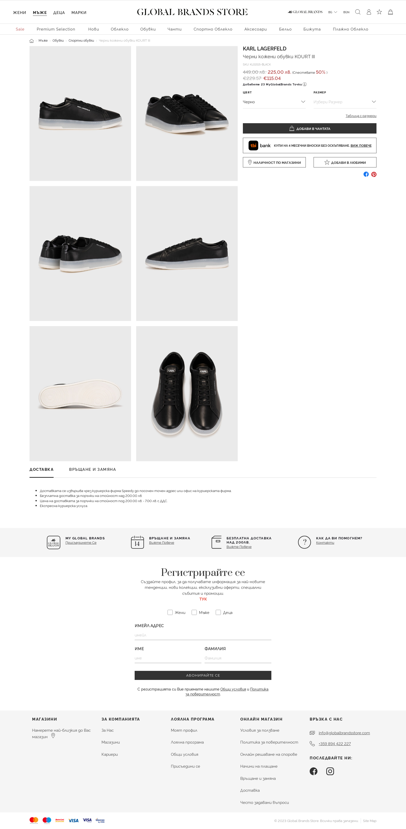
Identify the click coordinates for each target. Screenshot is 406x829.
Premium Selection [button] (56, 29)
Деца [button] (59, 12)
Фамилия (215, 649)
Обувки (58, 40)
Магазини (111, 742)
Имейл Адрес (149, 625)
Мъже (43, 40)
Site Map (369, 820)
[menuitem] (20, 28)
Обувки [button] (148, 29)
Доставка (250, 790)
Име (139, 649)
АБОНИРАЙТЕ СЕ (203, 675)
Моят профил (184, 730)
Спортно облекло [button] (213, 29)
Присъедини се (185, 766)
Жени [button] (19, 12)
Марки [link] (78, 12)
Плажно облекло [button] (350, 29)
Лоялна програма (187, 742)
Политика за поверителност (269, 742)
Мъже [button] (40, 12)
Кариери (110, 754)
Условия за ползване (259, 730)
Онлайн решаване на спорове (268, 754)
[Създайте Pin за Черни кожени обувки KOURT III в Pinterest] (373, 176)
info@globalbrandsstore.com (344, 732)
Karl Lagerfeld (264, 48)
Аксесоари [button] (255, 29)
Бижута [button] (312, 29)
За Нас (108, 730)
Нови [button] (93, 29)
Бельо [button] (285, 29)
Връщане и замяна (258, 778)
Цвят (247, 92)
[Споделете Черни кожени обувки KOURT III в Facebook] (366, 176)
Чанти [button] (175, 29)
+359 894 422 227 (335, 743)
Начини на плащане (259, 766)
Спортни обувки (81, 40)
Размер (320, 92)
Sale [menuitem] (20, 29)
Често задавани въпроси (264, 802)
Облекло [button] (120, 29)
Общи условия (233, 688)
